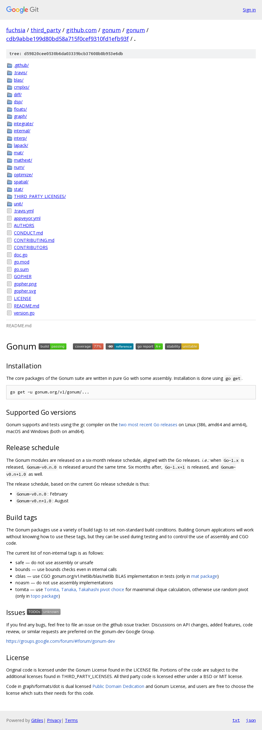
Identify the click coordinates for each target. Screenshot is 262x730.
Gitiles (37, 720)
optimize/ (23, 175)
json (251, 720)
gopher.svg (25, 291)
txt (236, 720)
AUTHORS (24, 225)
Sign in (249, 10)
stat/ (18, 189)
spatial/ (21, 182)
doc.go (20, 255)
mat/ (18, 153)
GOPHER (23, 276)
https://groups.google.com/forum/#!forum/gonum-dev (60, 641)
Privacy (54, 720)
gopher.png (25, 284)
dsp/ (18, 102)
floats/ (20, 109)
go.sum (21, 269)
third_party (46, 30)
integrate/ (23, 124)
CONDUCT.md (28, 233)
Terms (71, 720)
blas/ (18, 80)
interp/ (20, 138)
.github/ (21, 65)
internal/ (22, 131)
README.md (26, 306)
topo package (44, 596)
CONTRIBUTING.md (34, 240)
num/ (19, 167)
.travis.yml (24, 211)
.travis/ (20, 72)
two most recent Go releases (148, 424)
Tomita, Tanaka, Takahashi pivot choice (84, 589)
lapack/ (21, 145)
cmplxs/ (21, 87)
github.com (81, 30)
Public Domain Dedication (118, 686)
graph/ (20, 116)
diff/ (18, 94)
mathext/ (23, 160)
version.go (24, 313)
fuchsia (15, 30)
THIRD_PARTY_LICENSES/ (40, 196)
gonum (111, 30)
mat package (204, 576)
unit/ (18, 204)
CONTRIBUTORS (31, 247)
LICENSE (22, 298)
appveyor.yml (27, 218)
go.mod (21, 262)
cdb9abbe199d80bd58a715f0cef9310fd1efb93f (67, 38)
